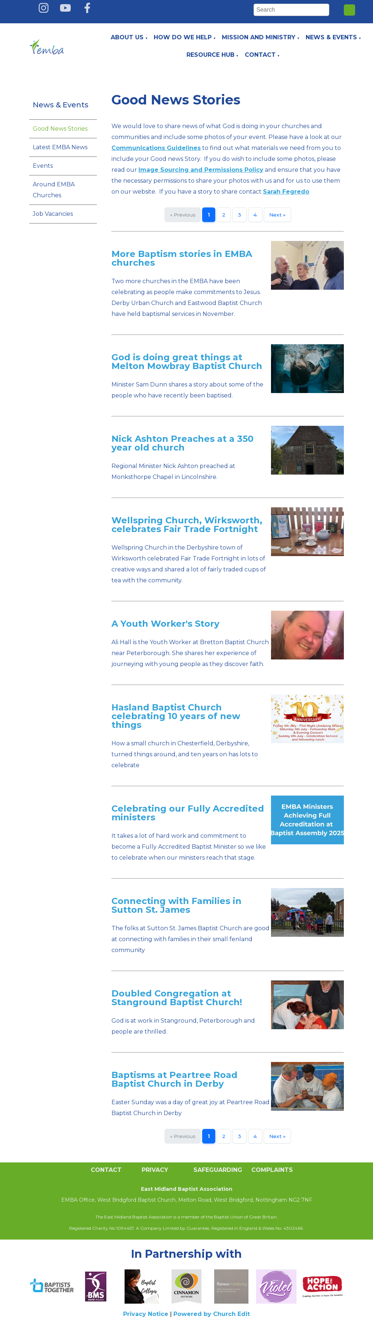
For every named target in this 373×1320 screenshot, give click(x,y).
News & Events (331, 37)
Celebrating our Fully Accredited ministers (187, 812)
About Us (127, 37)
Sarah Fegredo (286, 191)
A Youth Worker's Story (165, 623)
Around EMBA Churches (54, 190)
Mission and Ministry (258, 37)
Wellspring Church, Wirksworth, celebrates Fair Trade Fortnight (186, 524)
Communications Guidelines (156, 147)
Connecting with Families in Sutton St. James (176, 905)
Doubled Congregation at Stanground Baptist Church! (176, 997)
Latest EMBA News (60, 147)
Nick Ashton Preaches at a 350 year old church (182, 443)
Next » (277, 215)
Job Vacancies (53, 213)
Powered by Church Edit (211, 1314)
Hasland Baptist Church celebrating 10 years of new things (175, 716)
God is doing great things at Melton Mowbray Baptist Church (186, 361)
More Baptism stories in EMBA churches (181, 258)
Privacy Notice (145, 1314)
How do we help (183, 37)
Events (43, 165)
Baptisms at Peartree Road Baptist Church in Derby (174, 1079)
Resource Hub (210, 54)
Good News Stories (60, 128)
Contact (260, 54)
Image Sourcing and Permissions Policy (200, 169)
